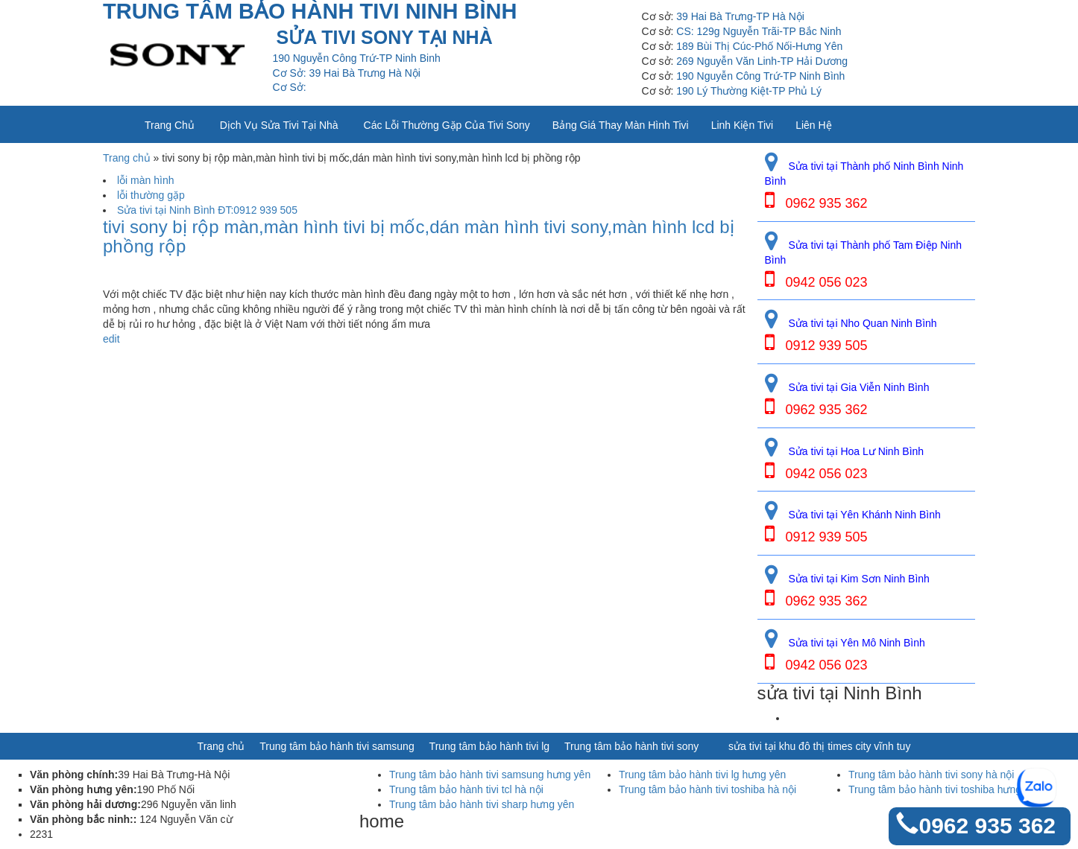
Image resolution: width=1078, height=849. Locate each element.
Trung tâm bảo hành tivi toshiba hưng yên (944, 789)
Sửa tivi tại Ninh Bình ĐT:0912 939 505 (207, 210)
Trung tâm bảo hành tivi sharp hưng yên (481, 804)
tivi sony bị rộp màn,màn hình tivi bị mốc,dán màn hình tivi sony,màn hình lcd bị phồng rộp (418, 236)
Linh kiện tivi (742, 125)
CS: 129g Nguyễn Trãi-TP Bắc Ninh (758, 31)
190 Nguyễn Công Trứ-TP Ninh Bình (760, 76)
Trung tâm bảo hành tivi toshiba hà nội (707, 789)
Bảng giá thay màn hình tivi (620, 125)
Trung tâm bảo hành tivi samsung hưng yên (489, 774)
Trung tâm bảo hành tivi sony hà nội (931, 774)
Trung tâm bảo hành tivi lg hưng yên (702, 774)
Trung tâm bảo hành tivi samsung (336, 746)
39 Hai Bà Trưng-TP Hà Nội (740, 16)
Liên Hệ (813, 125)
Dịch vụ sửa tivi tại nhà (279, 125)
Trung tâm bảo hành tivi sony (631, 746)
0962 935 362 (987, 825)
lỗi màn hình (145, 180)
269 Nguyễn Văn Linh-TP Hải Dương (762, 61)
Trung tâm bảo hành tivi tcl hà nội (466, 789)
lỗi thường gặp (151, 195)
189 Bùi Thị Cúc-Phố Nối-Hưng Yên (759, 46)
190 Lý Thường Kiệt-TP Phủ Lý (749, 91)
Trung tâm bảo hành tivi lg (489, 746)
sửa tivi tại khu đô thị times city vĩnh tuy (819, 746)
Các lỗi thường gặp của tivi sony (447, 125)
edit (111, 339)
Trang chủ (170, 125)
